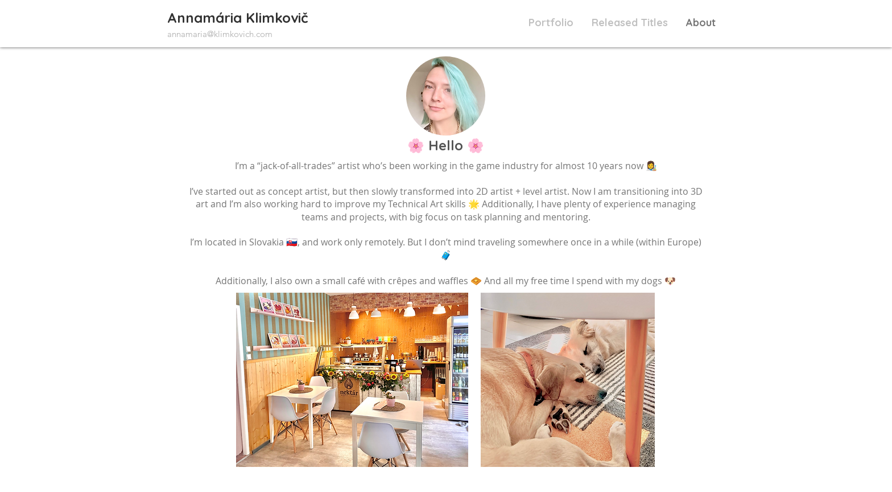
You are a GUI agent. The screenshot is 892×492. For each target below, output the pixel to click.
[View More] (237, 21)
